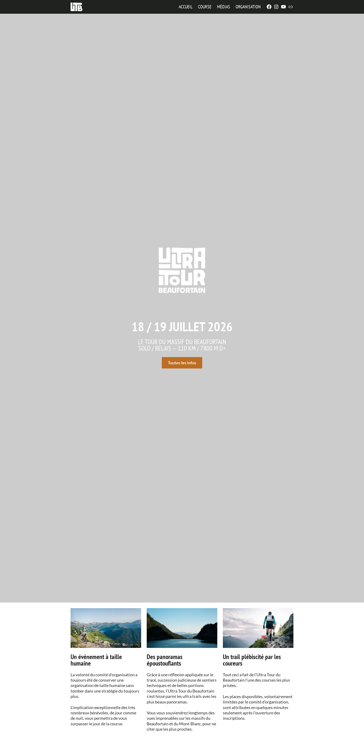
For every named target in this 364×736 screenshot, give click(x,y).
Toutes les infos (182, 362)
